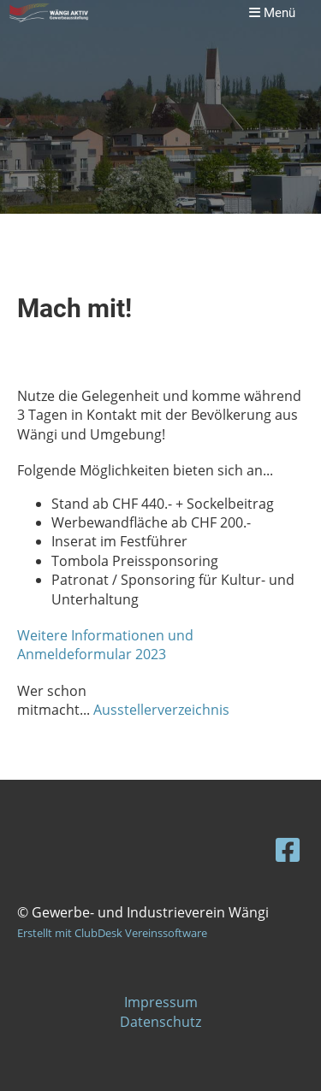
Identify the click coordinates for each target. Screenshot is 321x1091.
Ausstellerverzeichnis (161, 709)
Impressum (161, 1002)
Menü (272, 13)
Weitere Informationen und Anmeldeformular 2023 (105, 644)
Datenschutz (160, 1021)
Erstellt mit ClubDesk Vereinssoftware (112, 933)
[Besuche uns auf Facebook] (288, 849)
